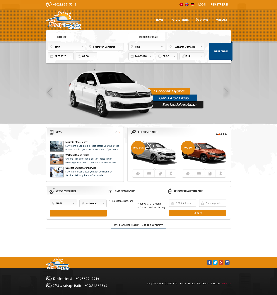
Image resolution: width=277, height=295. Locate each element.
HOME (159, 19)
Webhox (226, 283)
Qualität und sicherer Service (80, 168)
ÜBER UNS (202, 19)
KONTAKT (221, 19)
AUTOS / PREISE (180, 19)
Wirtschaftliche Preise (77, 155)
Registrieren (220, 4)
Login (202, 4)
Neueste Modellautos (76, 142)
